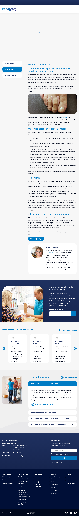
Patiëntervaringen (24, 497)
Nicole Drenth (50, 252)
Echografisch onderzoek (22, 487)
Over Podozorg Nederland (55, 478)
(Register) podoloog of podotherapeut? (23, 492)
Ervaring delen (71, 480)
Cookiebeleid (19, 513)
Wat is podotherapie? (23, 478)
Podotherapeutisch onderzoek (24, 482)
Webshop (54, 493)
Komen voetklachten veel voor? (44, 412)
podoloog (64, 117)
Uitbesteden (54, 484)
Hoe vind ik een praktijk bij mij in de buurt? (48, 425)
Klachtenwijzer (10, 63)
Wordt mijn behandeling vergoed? (44, 383)
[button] (20, 63)
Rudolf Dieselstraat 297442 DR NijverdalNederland (20, 447)
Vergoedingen (22, 500)
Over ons (54, 474)
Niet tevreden (71, 483)
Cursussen (54, 487)
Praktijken (38, 474)
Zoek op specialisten (38, 485)
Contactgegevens (72, 477)
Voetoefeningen (10, 75)
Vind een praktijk (36, 239)
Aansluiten (54, 481)
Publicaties (9, 69)
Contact (69, 474)
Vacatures (54, 490)
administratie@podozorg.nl (21, 456)
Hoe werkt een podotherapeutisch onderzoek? (50, 418)
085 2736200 (17, 452)
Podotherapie (23, 474)
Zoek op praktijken (38, 481)
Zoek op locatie (39, 477)
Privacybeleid (6, 513)
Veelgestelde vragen (22, 504)
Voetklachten (7, 474)
